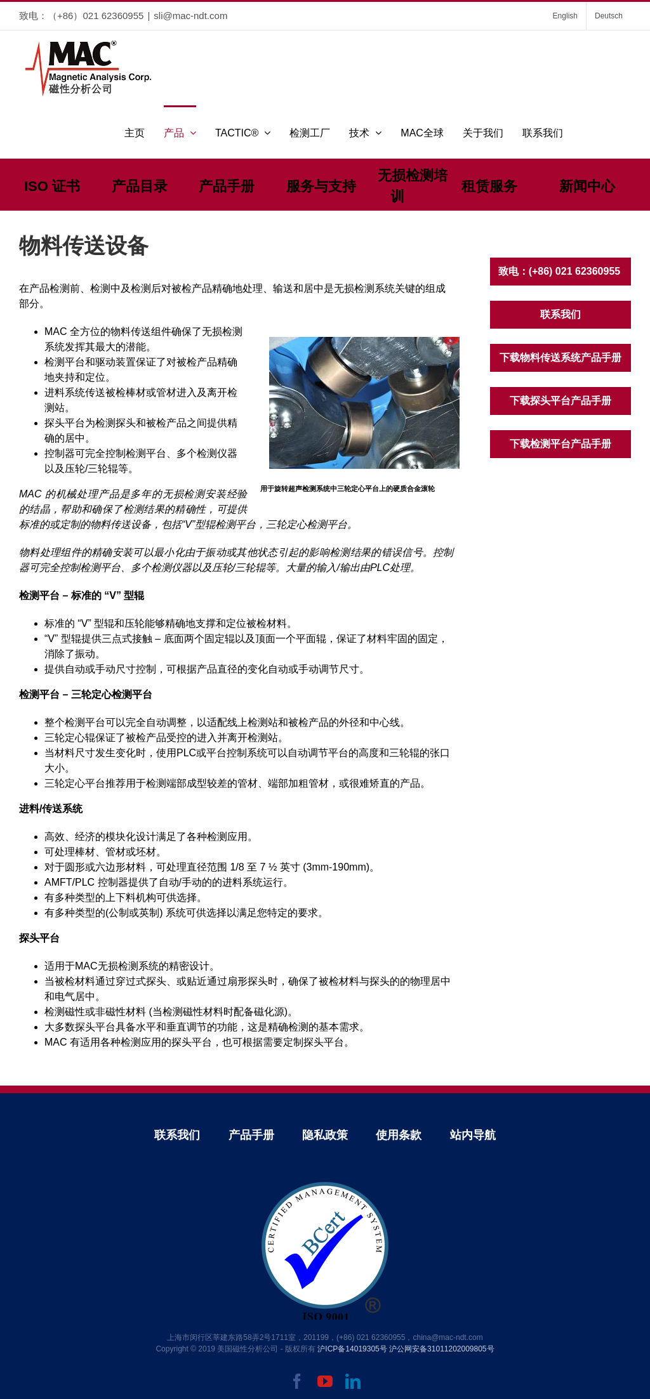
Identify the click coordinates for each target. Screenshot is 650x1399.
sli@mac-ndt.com (190, 15)
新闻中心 (587, 186)
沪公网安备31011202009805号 (441, 1348)
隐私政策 (325, 1135)
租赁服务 (489, 186)
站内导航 (473, 1135)
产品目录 (140, 186)
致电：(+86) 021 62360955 (560, 271)
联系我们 (560, 314)
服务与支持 (321, 186)
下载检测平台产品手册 (560, 443)
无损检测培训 (413, 185)
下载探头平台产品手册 (560, 400)
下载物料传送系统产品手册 (560, 357)
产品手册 (227, 186)
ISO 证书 (52, 186)
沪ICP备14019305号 (352, 1348)
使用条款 (398, 1135)
